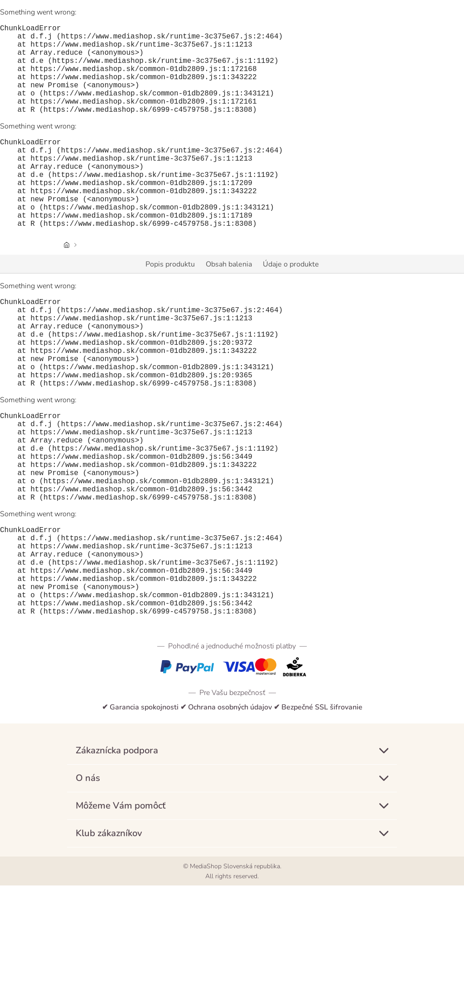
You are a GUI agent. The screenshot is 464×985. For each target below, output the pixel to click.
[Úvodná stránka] (66, 285)
